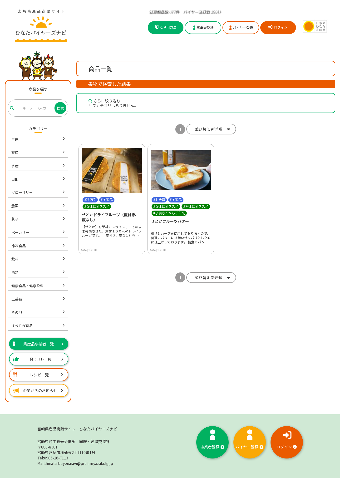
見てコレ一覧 (38, 358)
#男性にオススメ (195, 206)
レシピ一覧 (38, 375)
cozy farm (89, 249)
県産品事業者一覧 (38, 344)
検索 (60, 108)
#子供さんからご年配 (169, 213)
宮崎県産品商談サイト (77, 429)
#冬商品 (107, 199)
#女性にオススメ (96, 206)
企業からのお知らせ (38, 390)
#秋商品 (90, 199)
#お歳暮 (159, 199)
